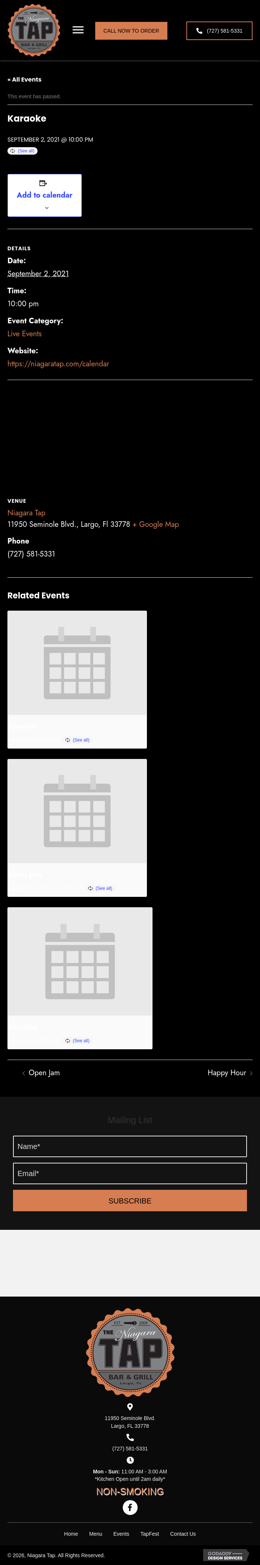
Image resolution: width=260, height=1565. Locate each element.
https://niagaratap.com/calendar (58, 364)
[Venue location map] (130, 433)
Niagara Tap (26, 513)
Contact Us (183, 1534)
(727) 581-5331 (130, 1449)
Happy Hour (228, 1072)
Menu (95, 1534)
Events (121, 1534)
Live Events (24, 333)
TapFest (150, 1534)
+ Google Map (155, 524)
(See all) (26, 150)
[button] (78, 30)
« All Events (24, 79)
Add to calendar (45, 195)
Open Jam (25, 874)
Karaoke (22, 726)
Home (71, 1534)
